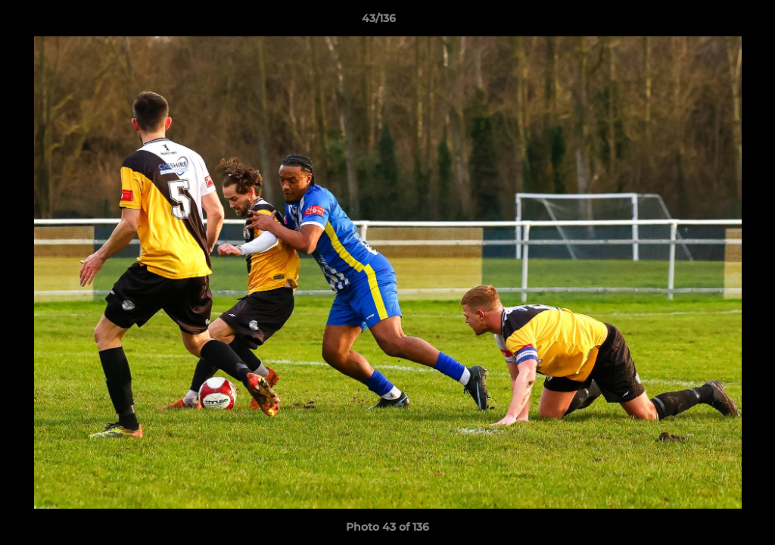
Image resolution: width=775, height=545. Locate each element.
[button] (711, 22)
